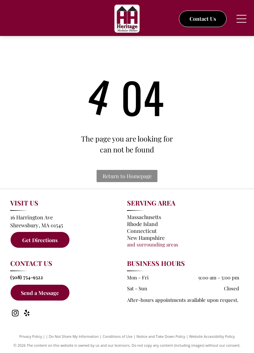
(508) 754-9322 (26, 277)
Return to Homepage (127, 176)
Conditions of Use (118, 336)
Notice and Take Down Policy (161, 336)
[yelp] (27, 314)
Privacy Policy (30, 336)
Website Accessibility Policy (212, 336)
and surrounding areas (152, 244)
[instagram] (15, 314)
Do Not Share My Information (74, 336)
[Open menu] (241, 19)
